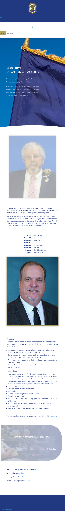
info (35, 469)
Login (1, 17)
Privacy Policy (7, 509)
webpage (53, 416)
